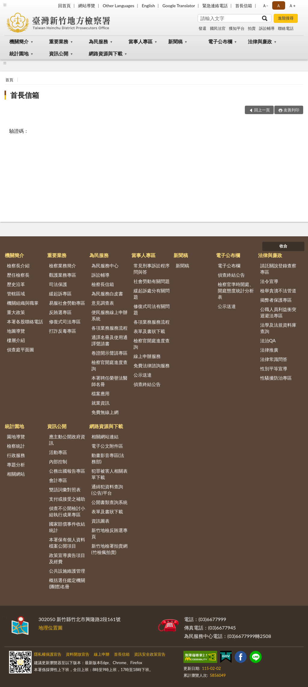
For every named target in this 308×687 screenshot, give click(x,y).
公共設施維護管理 (67, 571)
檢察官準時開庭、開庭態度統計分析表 (236, 290)
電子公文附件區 (107, 446)
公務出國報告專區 (67, 471)
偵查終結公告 (147, 384)
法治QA (268, 340)
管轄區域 (16, 293)
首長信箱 (243, 5)
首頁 (9, 79)
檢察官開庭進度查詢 (109, 365)
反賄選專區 (60, 312)
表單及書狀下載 (149, 331)
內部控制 (58, 461)
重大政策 (16, 312)
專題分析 (16, 464)
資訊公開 (58, 53)
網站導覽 (86, 5)
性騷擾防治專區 (276, 378)
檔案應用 (100, 393)
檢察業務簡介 (62, 265)
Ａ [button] (278, 5)
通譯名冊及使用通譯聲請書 (109, 340)
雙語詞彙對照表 (65, 489)
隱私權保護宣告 (47, 654)
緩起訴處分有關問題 (152, 294)
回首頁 (64, 5)
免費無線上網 (105, 412)
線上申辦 (101, 654)
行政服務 (16, 455)
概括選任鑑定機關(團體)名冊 (67, 583)
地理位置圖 (50, 627)
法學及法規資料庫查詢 (278, 328)
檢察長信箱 (102, 284)
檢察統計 (16, 446)
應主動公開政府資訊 (67, 440)
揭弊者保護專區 (276, 300)
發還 (202, 28)
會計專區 (58, 480)
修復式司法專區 (65, 321)
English (148, 5)
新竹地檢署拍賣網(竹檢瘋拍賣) (109, 549)
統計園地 (19, 53)
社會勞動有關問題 (152, 281)
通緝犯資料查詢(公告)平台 (107, 490)
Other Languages (118, 5)
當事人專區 (140, 41)
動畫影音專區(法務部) (107, 458)
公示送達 (143, 375)
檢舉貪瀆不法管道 (278, 290)
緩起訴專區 (60, 293)
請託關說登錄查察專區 (278, 269)
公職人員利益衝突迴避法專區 (278, 312)
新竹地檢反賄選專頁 (109, 533)
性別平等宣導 (273, 368)
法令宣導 (269, 281)
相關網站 (16, 474)
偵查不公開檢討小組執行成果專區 (67, 511)
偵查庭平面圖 (20, 349)
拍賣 (252, 28)
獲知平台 (237, 28)
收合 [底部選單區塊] (283, 246)
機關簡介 (19, 41)
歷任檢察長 (18, 275)
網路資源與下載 (105, 53)
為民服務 (98, 41)
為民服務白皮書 (107, 293)
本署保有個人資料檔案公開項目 (67, 543)
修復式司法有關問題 (152, 309)
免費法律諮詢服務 (152, 365)
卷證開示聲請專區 (109, 353)
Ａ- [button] (265, 5)
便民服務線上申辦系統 (109, 315)
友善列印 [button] (291, 109)
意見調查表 (102, 303)
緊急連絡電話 (215, 5)
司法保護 (58, 284)
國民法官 (218, 28)
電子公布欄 (220, 41)
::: (4, 4)
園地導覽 (16, 436)
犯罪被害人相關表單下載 (109, 474)
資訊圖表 (100, 521)
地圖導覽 (16, 331)
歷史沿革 (16, 284)
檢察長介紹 (18, 265)
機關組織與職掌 (22, 303)
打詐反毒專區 (62, 331)
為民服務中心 (105, 265)
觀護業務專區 (62, 275)
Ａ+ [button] (292, 5)
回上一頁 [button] (262, 109)
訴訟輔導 (267, 28)
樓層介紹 (16, 340)
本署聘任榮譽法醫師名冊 (109, 381)
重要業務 (58, 41)
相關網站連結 (105, 436)
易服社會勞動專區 (67, 303)
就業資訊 (100, 403)
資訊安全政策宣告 (149, 654)
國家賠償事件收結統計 (67, 527)
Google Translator (178, 5)
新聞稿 (175, 41)
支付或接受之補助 (67, 499)
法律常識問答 (273, 359)
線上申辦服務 (147, 356)
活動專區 (58, 452)
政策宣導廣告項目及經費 (67, 558)
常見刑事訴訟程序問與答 (152, 269)
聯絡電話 (286, 28)
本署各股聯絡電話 (25, 321)
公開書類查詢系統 (109, 502)
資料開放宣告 (77, 654)
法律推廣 (269, 350)
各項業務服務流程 (109, 328)
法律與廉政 (260, 41)
